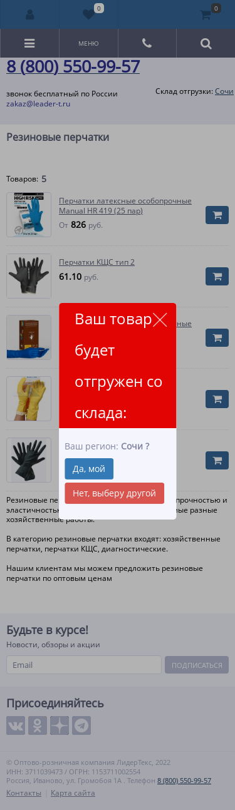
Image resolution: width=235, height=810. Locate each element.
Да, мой (89, 468)
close (159, 319)
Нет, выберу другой (114, 493)
